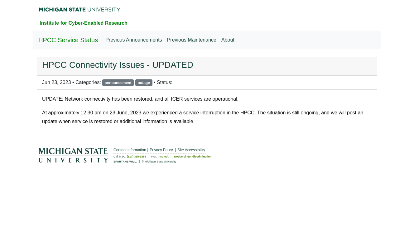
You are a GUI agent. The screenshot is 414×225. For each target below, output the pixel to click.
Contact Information (129, 150)
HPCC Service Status (68, 40)
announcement (118, 83)
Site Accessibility (191, 150)
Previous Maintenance (191, 39)
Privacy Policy (161, 150)
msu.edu (163, 156)
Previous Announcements (133, 39)
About (227, 39)
